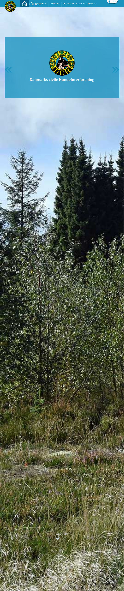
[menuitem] (24, 10)
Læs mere (61, 536)
